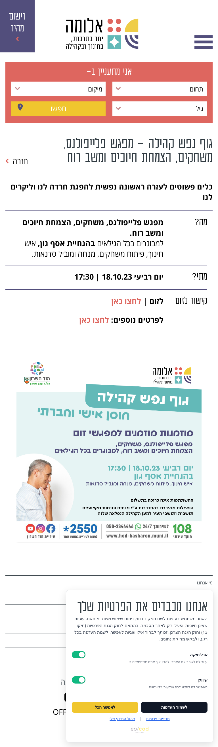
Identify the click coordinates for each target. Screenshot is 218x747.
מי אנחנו (205, 583)
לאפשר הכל (105, 707)
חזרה (16, 161)
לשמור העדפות (174, 707)
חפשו (58, 108)
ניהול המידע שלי (122, 718)
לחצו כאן (125, 301)
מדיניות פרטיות (157, 718)
